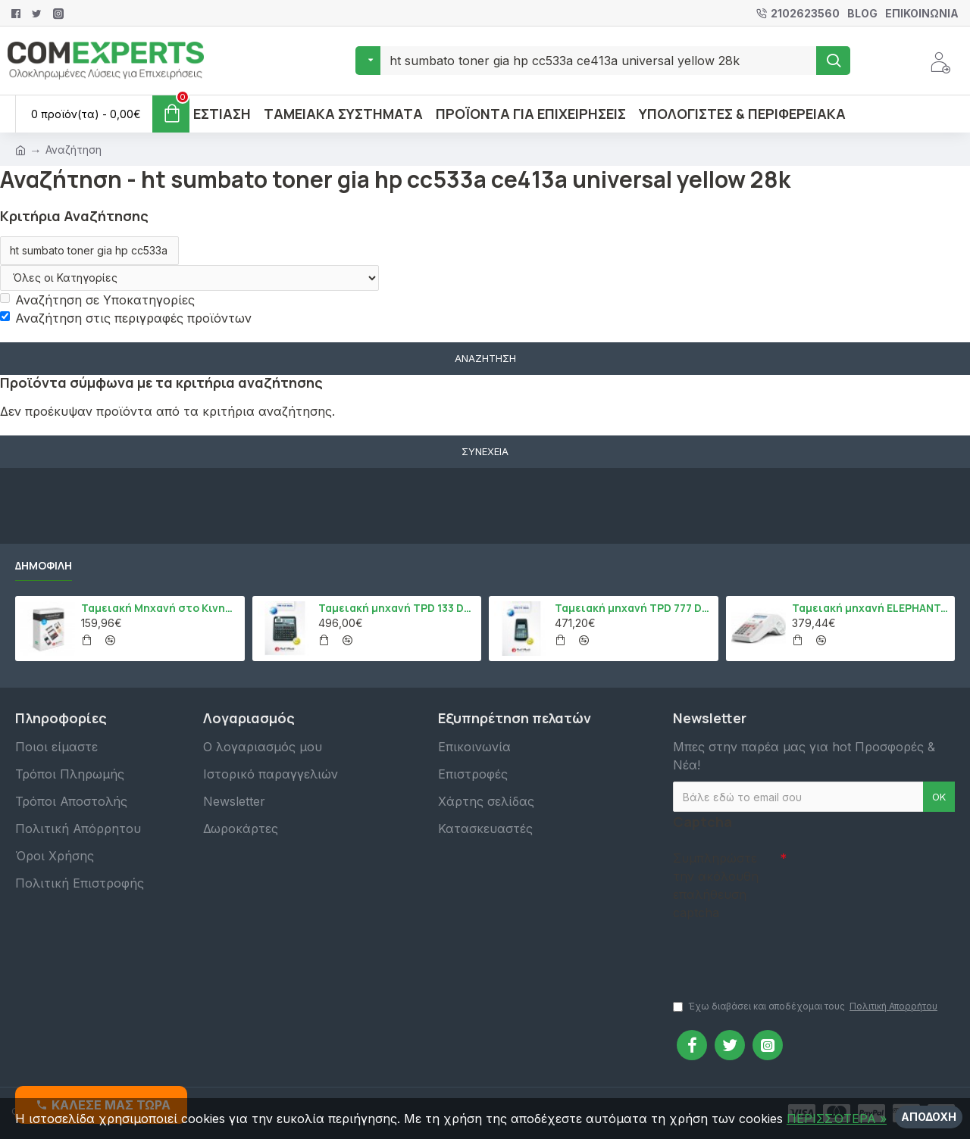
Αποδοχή (928, 1116)
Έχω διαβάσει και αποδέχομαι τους (806, 1006)
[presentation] (779, 952)
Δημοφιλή (43, 566)
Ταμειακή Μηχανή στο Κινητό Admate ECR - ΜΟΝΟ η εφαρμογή (160, 608)
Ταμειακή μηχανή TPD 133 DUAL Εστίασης (397, 608)
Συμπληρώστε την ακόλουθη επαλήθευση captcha (716, 885)
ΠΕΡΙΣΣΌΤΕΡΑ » (837, 1118)
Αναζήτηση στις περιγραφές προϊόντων (126, 318)
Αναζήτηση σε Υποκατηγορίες (97, 299)
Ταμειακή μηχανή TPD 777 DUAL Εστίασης (633, 608)
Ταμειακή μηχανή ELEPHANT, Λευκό (871, 608)
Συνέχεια (485, 451)
